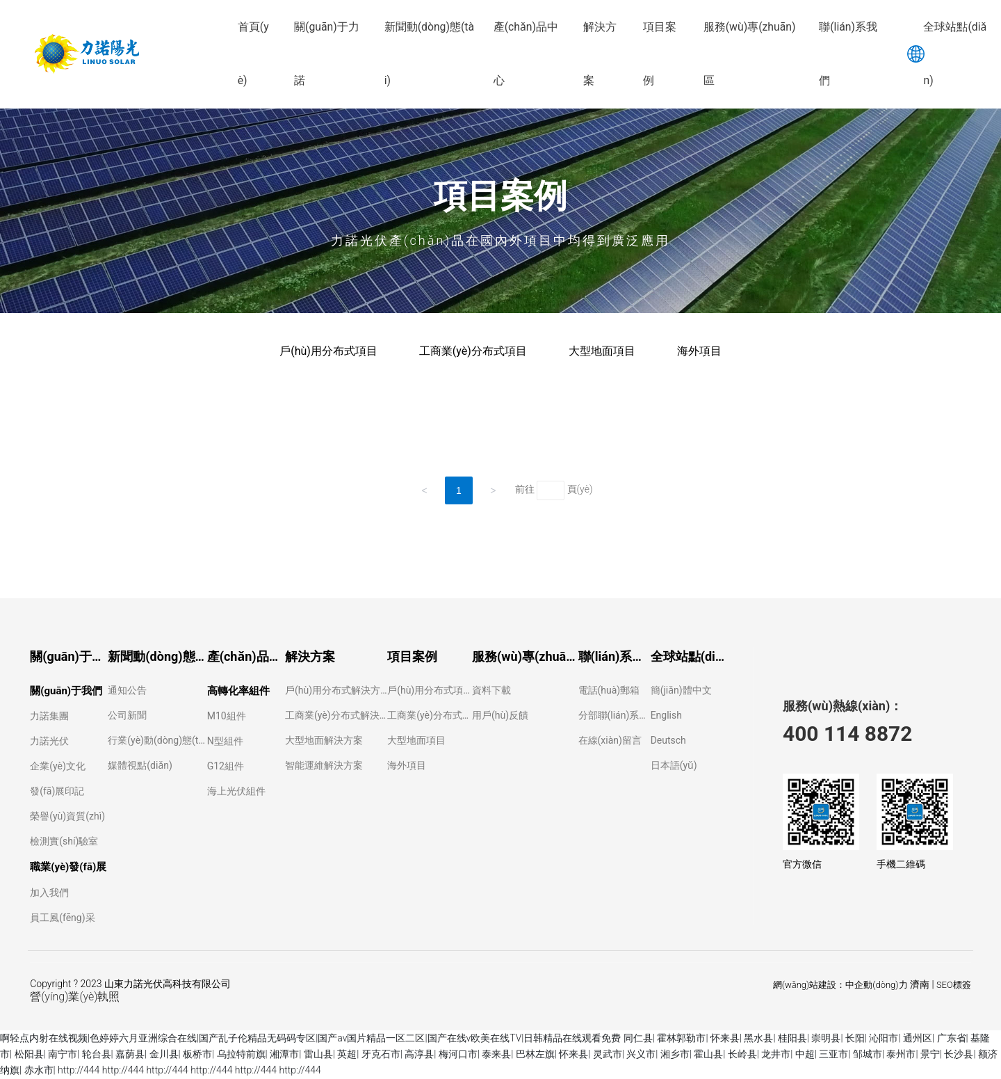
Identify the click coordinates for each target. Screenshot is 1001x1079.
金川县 (164, 1054)
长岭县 (742, 1054)
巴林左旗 (535, 1054)
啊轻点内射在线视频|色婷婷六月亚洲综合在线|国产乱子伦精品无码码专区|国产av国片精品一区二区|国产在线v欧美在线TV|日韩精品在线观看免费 (310, 1038)
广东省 (951, 1038)
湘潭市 (284, 1054)
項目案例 (500, 195)
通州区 (917, 1038)
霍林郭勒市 (681, 1038)
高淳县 (419, 1054)
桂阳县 (792, 1038)
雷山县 (318, 1054)
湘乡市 (675, 1054)
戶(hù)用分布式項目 (328, 351)
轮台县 (96, 1054)
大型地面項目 (602, 351)
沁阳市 (883, 1038)
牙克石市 (380, 1054)
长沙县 (958, 1054)
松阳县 (29, 1054)
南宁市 (62, 1054)
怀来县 (725, 1038)
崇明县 (825, 1038)
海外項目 (699, 351)
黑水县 (758, 1038)
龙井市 (775, 1054)
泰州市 (900, 1054)
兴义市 (641, 1054)
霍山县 (708, 1054)
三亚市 (833, 1054)
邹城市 (867, 1054)
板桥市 (197, 1054)
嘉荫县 (130, 1054)
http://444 (78, 1070)
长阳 (855, 1038)
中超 (805, 1054)
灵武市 (607, 1054)
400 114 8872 (847, 733)
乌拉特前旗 (241, 1054)
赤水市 (39, 1070)
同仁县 (638, 1038)
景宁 (930, 1054)
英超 (347, 1054)
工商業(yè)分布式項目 (473, 351)
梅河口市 (458, 1054)
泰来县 (496, 1054)
